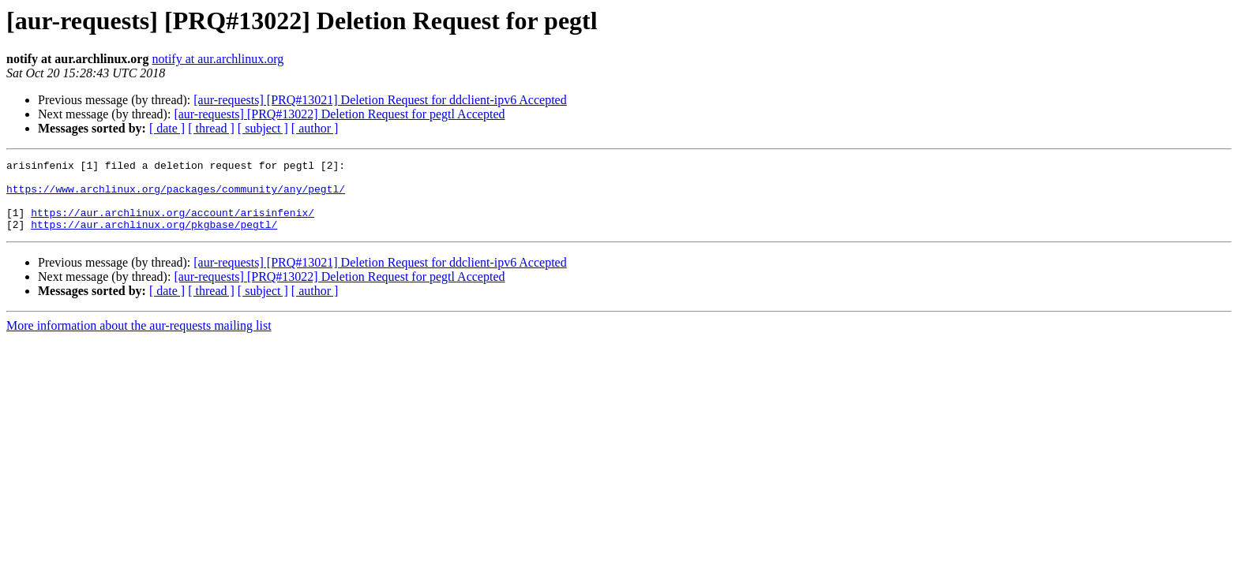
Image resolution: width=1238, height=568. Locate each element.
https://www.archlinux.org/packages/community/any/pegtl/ (175, 196)
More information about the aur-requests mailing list (139, 339)
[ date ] (167, 128)
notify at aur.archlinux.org (217, 58)
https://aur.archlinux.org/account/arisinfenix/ (172, 224)
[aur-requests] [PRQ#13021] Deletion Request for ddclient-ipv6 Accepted (379, 99)
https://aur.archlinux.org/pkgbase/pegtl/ (154, 238)
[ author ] (315, 128)
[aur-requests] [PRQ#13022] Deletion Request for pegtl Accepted (339, 114)
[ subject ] (263, 128)
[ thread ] (211, 128)
